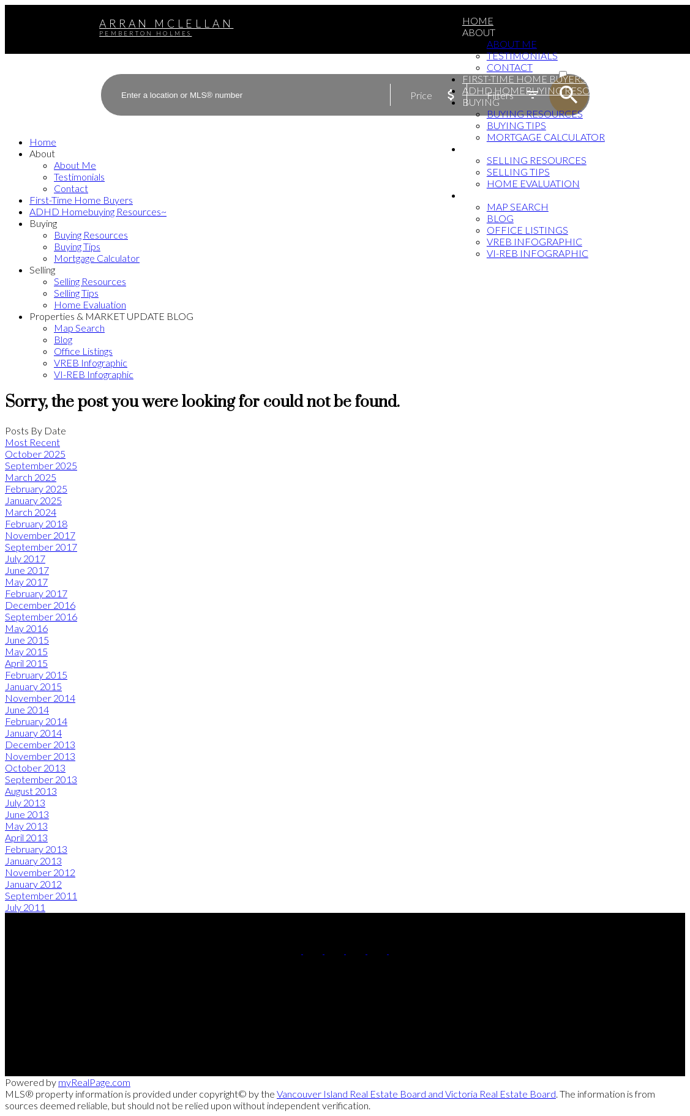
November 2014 (40, 698)
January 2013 (33, 860)
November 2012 (40, 872)
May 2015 (26, 651)
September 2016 (41, 616)
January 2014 (33, 732)
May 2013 (26, 825)
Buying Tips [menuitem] (516, 125)
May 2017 (26, 581)
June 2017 (27, 570)
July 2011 (25, 907)
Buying (481, 102)
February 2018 (36, 523)
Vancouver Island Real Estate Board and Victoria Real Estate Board (416, 1093)
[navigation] (345, 258)
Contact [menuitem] (510, 67)
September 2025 (41, 465)
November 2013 (40, 756)
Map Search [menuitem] (518, 206)
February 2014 (36, 721)
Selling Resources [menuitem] (537, 160)
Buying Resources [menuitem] (535, 113)
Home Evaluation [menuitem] (533, 183)
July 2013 (25, 802)
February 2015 (36, 674)
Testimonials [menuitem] (522, 55)
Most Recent (32, 442)
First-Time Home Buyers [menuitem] (524, 78)
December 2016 (40, 605)
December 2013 (40, 744)
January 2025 (33, 500)
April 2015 (26, 663)
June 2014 (27, 709)
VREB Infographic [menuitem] (534, 241)
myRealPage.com (94, 1082)
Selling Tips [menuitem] (518, 171)
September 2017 (41, 546)
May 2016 (26, 628)
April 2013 (26, 837)
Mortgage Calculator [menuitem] (546, 137)
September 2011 (41, 895)
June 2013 (27, 814)
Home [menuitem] (477, 20)
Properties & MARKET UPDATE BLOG (551, 195)
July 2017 (25, 558)
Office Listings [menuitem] (527, 230)
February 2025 (36, 488)
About (478, 32)
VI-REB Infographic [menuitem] (537, 253)
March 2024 (30, 512)
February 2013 (36, 849)
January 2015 (33, 686)
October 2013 (35, 767)
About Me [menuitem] (512, 44)
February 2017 (36, 593)
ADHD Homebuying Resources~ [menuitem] (544, 90)
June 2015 (27, 639)
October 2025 (35, 453)
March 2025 (30, 477)
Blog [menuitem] (500, 218)
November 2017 (40, 535)
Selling (482, 148)
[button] (292, 950)
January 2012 (33, 884)
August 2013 (31, 791)
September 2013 (41, 779)
